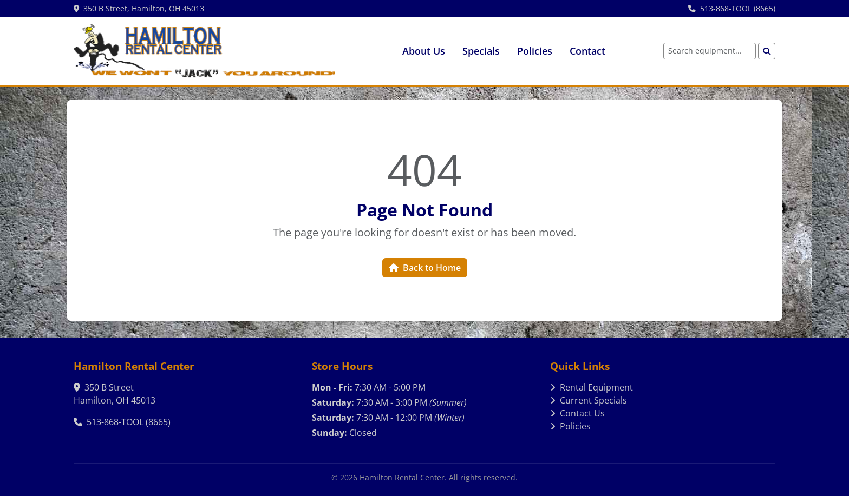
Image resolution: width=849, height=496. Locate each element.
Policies (534, 50)
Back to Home (425, 268)
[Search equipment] (709, 51)
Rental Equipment (591, 387)
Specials (481, 50)
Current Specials (588, 400)
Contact (587, 50)
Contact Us (577, 413)
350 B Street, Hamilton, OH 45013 (139, 8)
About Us (423, 50)
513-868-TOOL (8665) (731, 8)
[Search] (766, 51)
